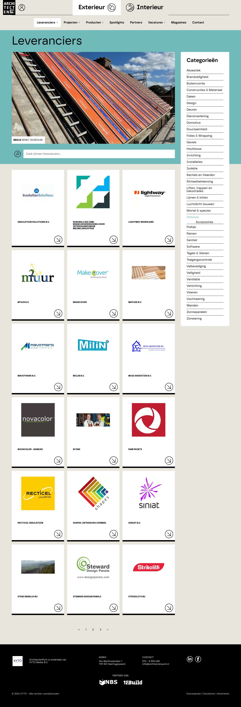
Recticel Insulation (30, 523)
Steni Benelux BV (28, 597)
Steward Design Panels (87, 597)
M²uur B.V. (23, 302)
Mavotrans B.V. (27, 376)
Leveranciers (46, 22)
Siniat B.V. (134, 523)
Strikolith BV (136, 597)
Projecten (71, 22)
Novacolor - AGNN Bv (30, 449)
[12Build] (133, 683)
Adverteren (223, 694)
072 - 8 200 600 (151, 661)
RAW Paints (135, 449)
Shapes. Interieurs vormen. (89, 523)
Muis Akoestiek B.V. (139, 376)
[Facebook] (198, 659)
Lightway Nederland (141, 222)
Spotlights (116, 22)
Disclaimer (209, 694)
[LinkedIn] (190, 659)
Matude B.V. (135, 302)
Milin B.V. (78, 376)
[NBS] (108, 683)
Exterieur (91, 7)
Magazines (178, 22)
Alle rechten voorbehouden (44, 694)
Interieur (150, 7)
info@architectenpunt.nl (155, 664)
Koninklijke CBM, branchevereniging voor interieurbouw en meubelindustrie (89, 225)
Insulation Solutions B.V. (34, 222)
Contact (198, 22)
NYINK (76, 449)
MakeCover (80, 302)
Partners (136, 22)
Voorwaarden (193, 694)
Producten (93, 22)
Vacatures (155, 22)
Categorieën (202, 60)
